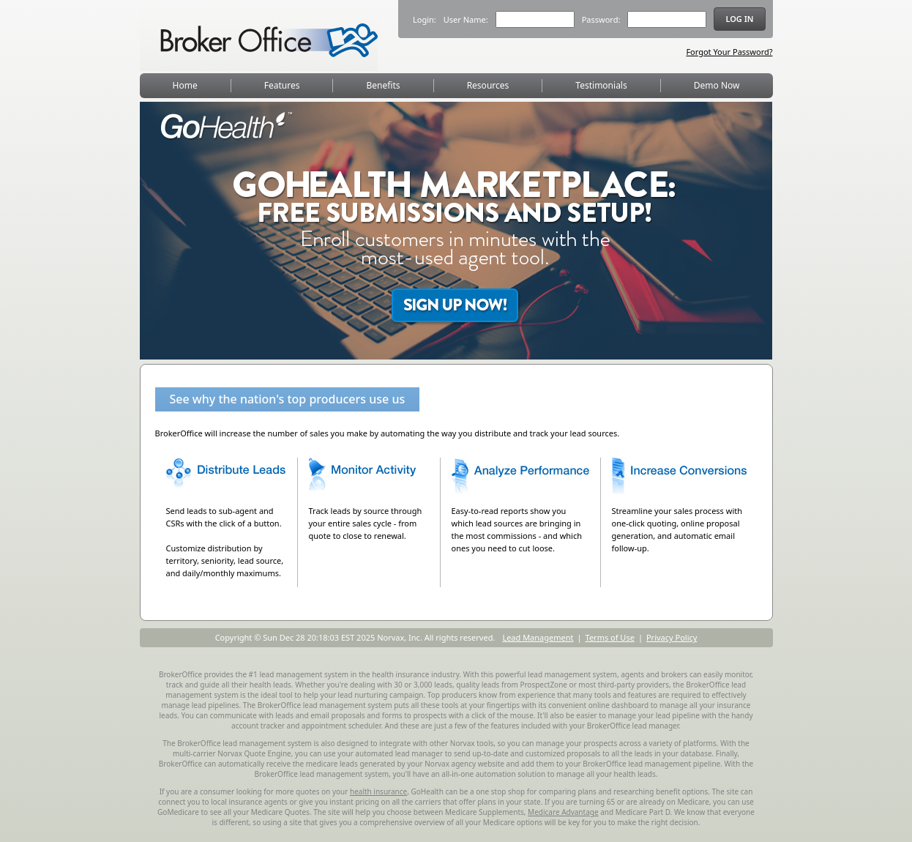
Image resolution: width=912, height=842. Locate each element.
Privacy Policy (671, 637)
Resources (488, 85)
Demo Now (717, 85)
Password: (601, 19)
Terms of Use (610, 637)
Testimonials (601, 85)
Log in (739, 18)
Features (282, 85)
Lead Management (537, 637)
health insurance (378, 791)
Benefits (383, 85)
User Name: (466, 19)
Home (185, 85)
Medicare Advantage (563, 812)
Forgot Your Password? (729, 51)
